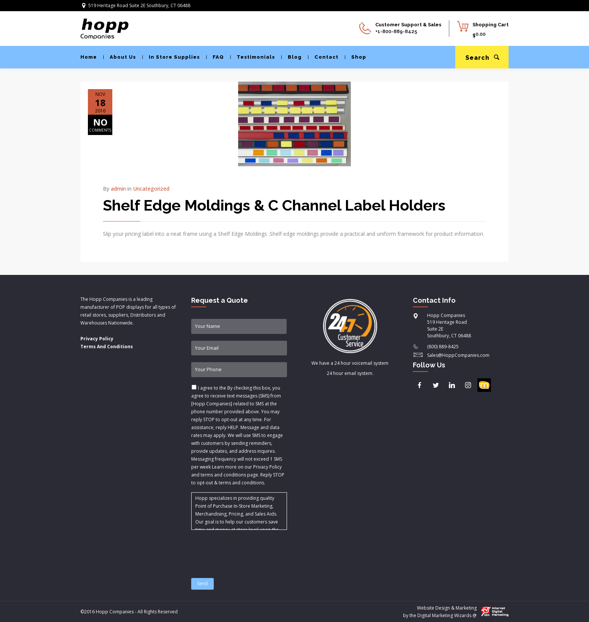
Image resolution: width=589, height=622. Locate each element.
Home (88, 57)
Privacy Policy (96, 338)
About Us (119, 57)
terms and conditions (241, 482)
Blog (291, 57)
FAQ (215, 57)
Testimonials (252, 57)
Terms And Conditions (106, 346)
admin (118, 188)
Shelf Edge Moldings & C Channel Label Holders (274, 205)
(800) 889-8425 (443, 346)
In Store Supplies (171, 57)
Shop (355, 57)
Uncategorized (151, 188)
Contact (323, 57)
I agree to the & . (237, 435)
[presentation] (248, 549)
